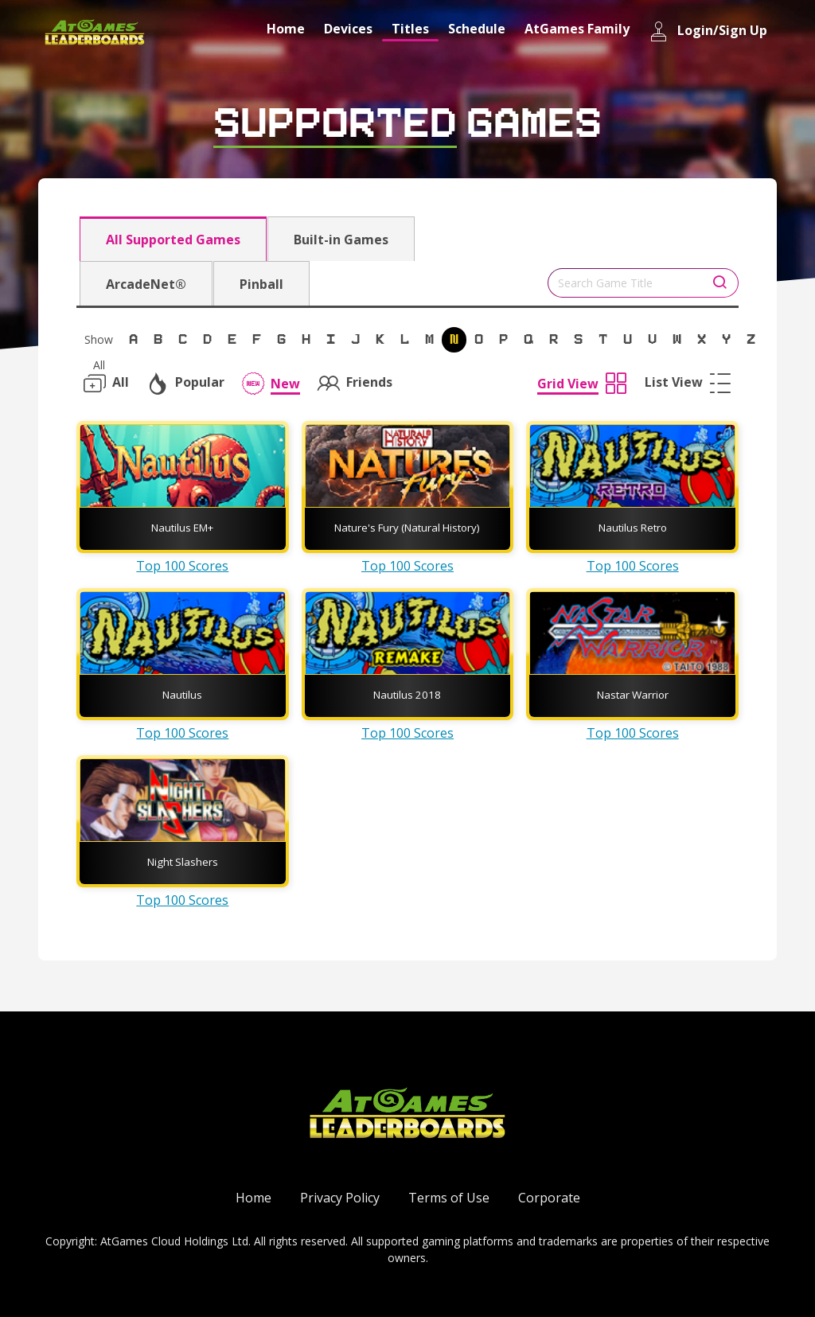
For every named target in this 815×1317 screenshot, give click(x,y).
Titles (410, 28)
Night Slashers (182, 862)
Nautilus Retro (633, 527)
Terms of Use (448, 1197)
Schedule (476, 28)
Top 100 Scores (182, 566)
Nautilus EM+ (182, 527)
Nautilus (182, 695)
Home (286, 28)
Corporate (549, 1197)
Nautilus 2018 (407, 695)
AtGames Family (577, 28)
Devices (348, 28)
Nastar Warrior (633, 695)
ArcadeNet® (146, 284)
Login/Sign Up (708, 31)
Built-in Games (341, 239)
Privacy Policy (340, 1197)
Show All (98, 342)
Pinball (261, 284)
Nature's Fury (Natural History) (407, 527)
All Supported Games (173, 239)
